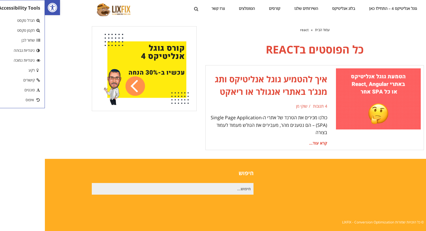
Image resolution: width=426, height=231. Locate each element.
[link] (7, 7)
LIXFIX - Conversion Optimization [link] (323, 222)
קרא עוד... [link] (273, 143)
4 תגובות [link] (275, 106)
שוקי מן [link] (257, 106)
